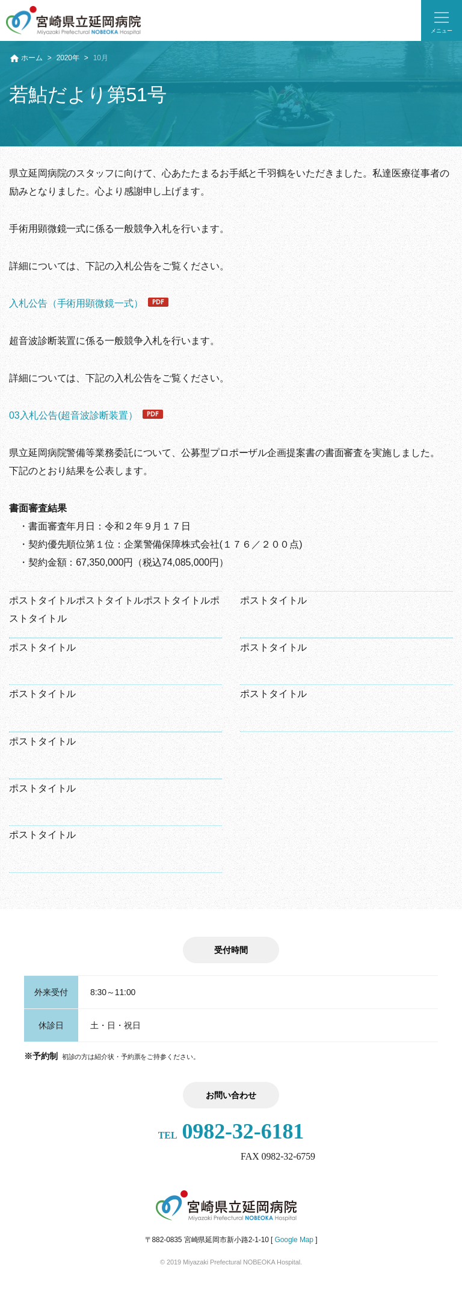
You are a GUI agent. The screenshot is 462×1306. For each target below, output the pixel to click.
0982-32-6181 (231, 1131)
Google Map (294, 1240)
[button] (441, 20)
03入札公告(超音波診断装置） (73, 415)
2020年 (68, 58)
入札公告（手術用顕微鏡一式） (76, 303)
